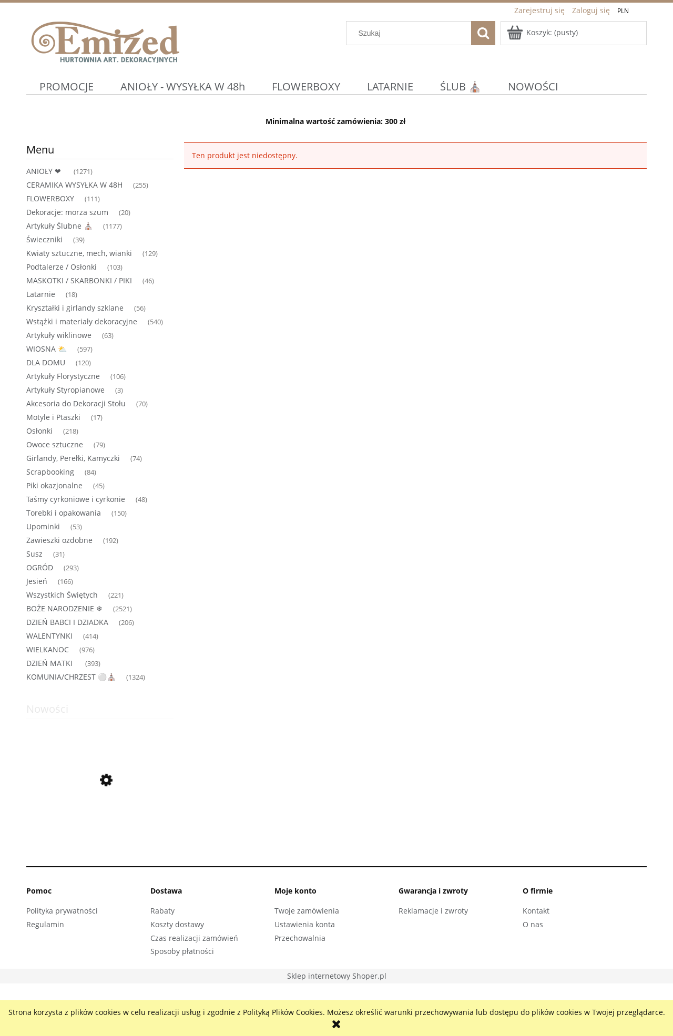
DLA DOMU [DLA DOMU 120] (45, 362)
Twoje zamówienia (306, 911)
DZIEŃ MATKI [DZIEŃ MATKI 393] (50, 663)
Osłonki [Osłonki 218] (39, 431)
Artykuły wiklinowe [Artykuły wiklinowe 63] (58, 335)
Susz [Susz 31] (34, 554)
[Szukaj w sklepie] (411, 33)
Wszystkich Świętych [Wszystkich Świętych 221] (62, 595)
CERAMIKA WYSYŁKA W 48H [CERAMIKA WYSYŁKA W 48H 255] (74, 185)
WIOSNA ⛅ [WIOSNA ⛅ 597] (46, 349)
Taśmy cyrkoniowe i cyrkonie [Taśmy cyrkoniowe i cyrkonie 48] (75, 499)
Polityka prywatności (62, 911)
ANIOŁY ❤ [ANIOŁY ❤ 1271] (44, 171)
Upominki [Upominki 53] (43, 526)
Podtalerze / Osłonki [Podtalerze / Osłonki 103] (61, 267)
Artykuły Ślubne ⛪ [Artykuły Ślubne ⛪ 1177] (59, 226)
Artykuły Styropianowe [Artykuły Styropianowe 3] (65, 390)
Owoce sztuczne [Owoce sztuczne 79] (54, 444)
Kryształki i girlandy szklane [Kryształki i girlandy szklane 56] (75, 308)
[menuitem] (66, 86)
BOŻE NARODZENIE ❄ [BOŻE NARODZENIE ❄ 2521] (64, 608)
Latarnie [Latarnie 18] (40, 294)
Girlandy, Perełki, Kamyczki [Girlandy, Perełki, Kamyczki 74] (73, 458)
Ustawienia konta (304, 924)
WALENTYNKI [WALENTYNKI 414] (49, 636)
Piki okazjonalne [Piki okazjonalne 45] (54, 485)
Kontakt (536, 911)
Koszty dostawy (177, 924)
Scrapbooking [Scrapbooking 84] (50, 472)
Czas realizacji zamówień (194, 938)
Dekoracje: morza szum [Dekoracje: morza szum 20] (67, 212)
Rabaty (162, 911)
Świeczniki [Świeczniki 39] (44, 239)
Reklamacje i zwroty (433, 911)
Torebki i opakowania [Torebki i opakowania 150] (63, 513)
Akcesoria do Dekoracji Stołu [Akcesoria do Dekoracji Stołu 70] (76, 403)
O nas (533, 924)
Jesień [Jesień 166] (36, 581)
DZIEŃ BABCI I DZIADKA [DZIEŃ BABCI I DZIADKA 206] (67, 622)
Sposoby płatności (182, 951)
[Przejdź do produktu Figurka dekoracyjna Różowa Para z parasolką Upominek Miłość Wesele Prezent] (100, 830)
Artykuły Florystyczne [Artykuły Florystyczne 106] (63, 376)
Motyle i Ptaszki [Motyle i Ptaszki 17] (53, 417)
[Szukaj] (483, 33)
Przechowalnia (299, 938)
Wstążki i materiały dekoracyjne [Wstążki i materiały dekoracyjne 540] (81, 321)
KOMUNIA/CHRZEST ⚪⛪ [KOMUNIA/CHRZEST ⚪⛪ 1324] (71, 677)
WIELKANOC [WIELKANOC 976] (47, 649)
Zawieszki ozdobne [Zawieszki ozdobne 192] (59, 540)
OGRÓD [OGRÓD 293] (39, 567)
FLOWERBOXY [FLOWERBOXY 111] (50, 198)
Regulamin (45, 924)
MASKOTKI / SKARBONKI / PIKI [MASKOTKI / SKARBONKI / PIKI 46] (79, 280)
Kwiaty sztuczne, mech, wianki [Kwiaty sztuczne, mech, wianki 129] (79, 253)
